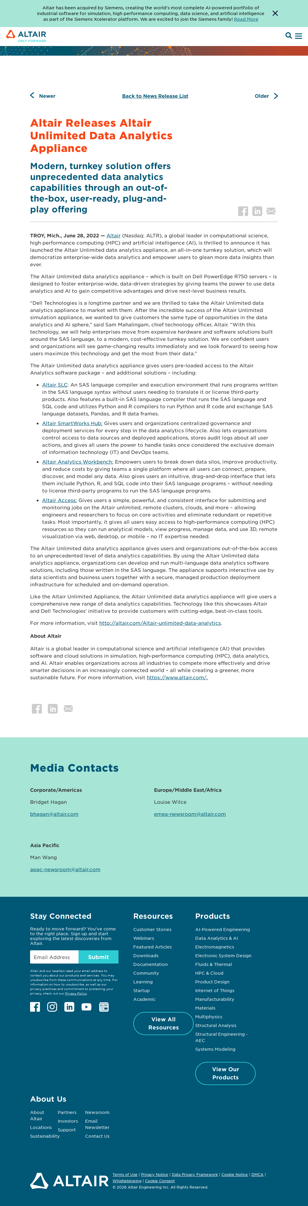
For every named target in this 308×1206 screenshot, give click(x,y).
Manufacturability (214, 999)
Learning (143, 981)
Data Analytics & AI (216, 938)
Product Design (212, 981)
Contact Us (97, 1136)
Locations (41, 1127)
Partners (67, 1112)
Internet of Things (214, 990)
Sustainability (45, 1136)
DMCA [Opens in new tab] (257, 1174)
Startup (141, 990)
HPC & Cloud (209, 973)
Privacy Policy (76, 993)
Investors (68, 1121)
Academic (144, 999)
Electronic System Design (223, 955)
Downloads (146, 955)
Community (146, 973)
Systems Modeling (215, 1049)
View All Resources (163, 1023)
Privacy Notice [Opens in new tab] (154, 1174)
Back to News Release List (155, 95)
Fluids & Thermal (213, 964)
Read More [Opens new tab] (246, 19)
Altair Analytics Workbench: (77, 461)
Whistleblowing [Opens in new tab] (126, 1180)
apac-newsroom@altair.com (65, 869)
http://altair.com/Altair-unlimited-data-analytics (160, 623)
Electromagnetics (214, 946)
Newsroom (97, 1112)
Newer (47, 95)
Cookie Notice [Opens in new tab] (234, 1174)
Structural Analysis (215, 1025)
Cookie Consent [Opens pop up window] (160, 1181)
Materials (205, 1007)
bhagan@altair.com (54, 814)
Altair (113, 235)
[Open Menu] (298, 36)
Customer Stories (152, 929)
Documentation (150, 964)
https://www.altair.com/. (177, 677)
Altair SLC (54, 384)
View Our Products (225, 1073)
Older (262, 95)
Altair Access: (59, 500)
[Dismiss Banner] (275, 13)
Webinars (143, 938)
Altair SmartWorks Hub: (72, 423)
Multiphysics (208, 1016)
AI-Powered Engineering (222, 929)
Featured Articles (152, 946)
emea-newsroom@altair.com (190, 814)
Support (67, 1129)
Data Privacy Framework (195, 1174)
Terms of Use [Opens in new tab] (124, 1174)
